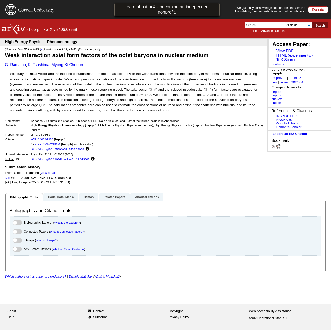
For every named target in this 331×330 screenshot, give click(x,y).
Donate (318, 9)
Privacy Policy (179, 317)
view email (48, 173)
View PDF (284, 51)
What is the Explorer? (67, 222)
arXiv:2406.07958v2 (47, 144)
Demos (89, 197)
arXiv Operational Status (268, 318)
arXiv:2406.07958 (42, 139)
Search (320, 25)
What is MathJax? (107, 276)
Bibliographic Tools (24, 197)
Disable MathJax (80, 276)
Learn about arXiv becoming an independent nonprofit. (167, 9)
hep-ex (276, 92)
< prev (277, 78)
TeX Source (286, 60)
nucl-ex (277, 99)
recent (284, 82)
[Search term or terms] (266, 25)
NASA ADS (284, 120)
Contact (98, 311)
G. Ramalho (15, 65)
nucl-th (276, 103)
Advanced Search (273, 31)
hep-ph (35, 30)
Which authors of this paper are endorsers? (35, 276)
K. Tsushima (38, 65)
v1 (42, 49)
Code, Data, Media (61, 197)
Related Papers (114, 197)
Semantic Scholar (289, 127)
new (274, 82)
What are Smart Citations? (68, 249)
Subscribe (100, 317)
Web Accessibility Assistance (270, 311)
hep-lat (276, 95)
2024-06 (297, 82)
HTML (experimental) (294, 55)
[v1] (7, 177)
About (11, 311)
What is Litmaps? (46, 240)
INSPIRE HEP (286, 116)
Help (256, 31)
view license (279, 64)
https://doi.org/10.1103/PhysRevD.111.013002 (60, 159)
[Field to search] (298, 25)
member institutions (264, 11)
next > (296, 78)
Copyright (176, 311)
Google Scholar (287, 123)
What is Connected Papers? (67, 231)
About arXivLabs (147, 197)
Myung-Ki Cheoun (67, 65)
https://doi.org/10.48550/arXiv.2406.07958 (57, 149)
